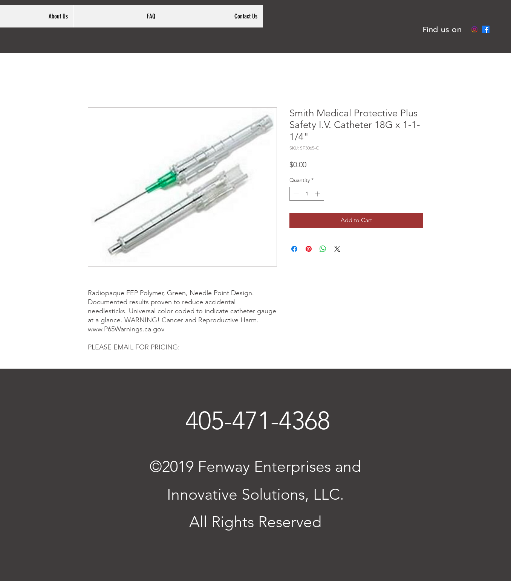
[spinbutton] (307, 193)
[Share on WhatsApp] (322, 248)
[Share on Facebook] (294, 248)
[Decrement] (295, 193)
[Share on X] (337, 248)
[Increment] (318, 193)
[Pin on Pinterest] (308, 248)
